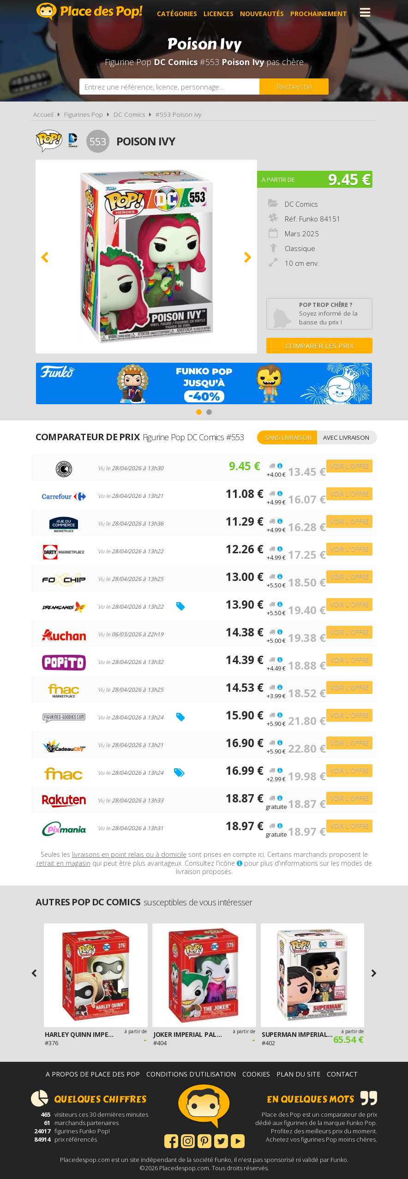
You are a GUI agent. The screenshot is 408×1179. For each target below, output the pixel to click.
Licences (221, 12)
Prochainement (321, 12)
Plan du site (298, 1074)
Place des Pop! (90, 11)
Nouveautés (265, 12)
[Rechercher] (294, 86)
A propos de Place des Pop (93, 1074)
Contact (342, 1074)
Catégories (180, 12)
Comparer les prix (319, 345)
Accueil (43, 114)
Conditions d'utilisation (191, 1074)
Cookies (256, 1074)
